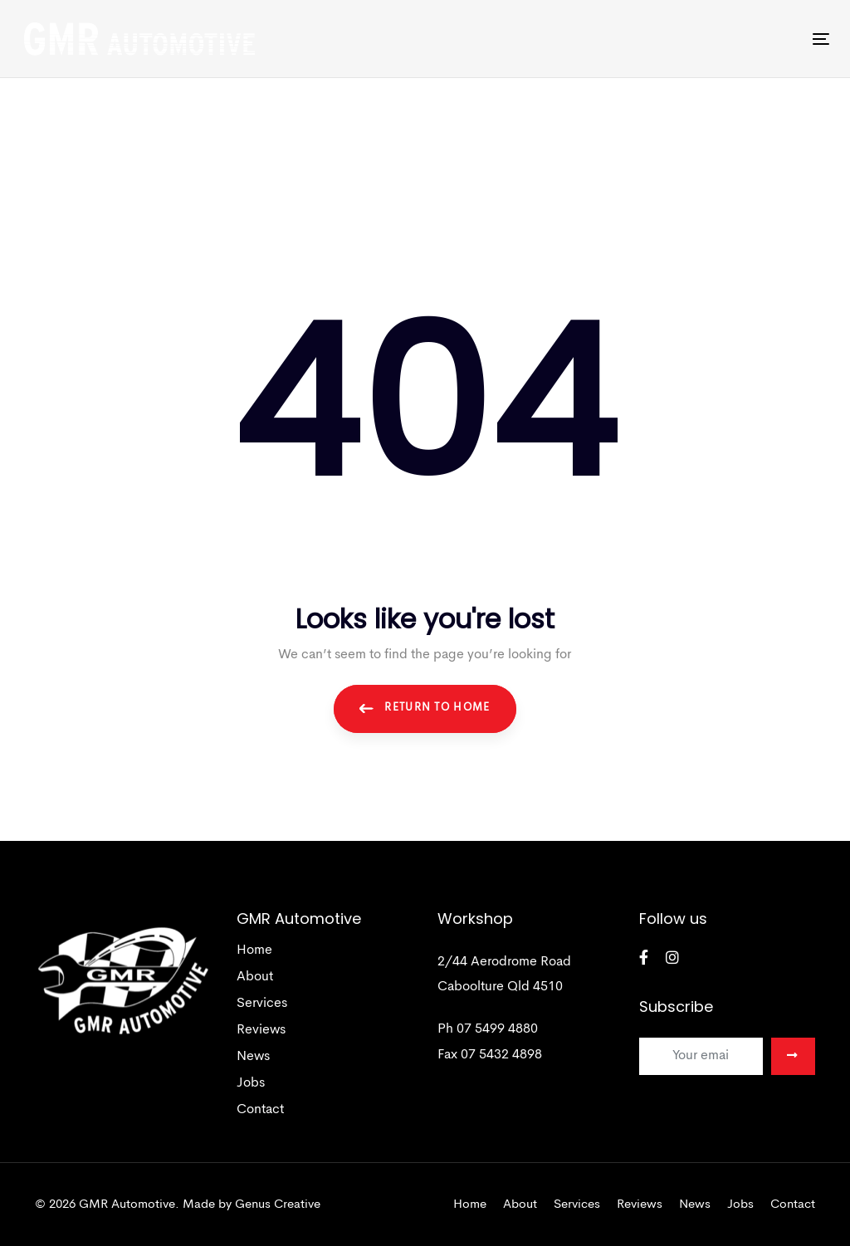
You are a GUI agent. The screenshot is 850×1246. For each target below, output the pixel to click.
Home (254, 950)
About (255, 977)
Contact (260, 1110)
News (253, 1056)
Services (262, 1003)
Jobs (251, 1083)
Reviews (261, 1030)
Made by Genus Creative (251, 1205)
